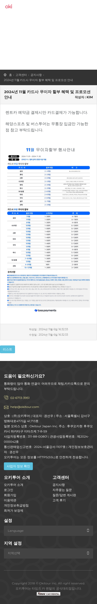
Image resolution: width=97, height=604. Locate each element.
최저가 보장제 (13, 510)
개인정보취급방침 (16, 505)
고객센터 (21, 75)
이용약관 (10, 500)
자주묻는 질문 (62, 490)
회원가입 (10, 495)
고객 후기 (59, 500)
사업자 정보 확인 (18, 466)
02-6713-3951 (19, 398)
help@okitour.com (24, 407)
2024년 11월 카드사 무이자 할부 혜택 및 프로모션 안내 (38, 80)
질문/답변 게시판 (64, 495)
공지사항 (36, 75)
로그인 (8, 490)
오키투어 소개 (13, 485)
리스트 (7, 349)
